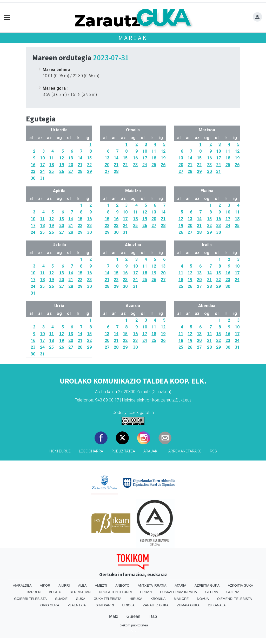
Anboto (122, 585)
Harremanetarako (184, 451)
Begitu (55, 592)
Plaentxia (77, 605)
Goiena (232, 592)
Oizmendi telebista (234, 599)
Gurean (133, 616)
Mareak (133, 38)
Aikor (45, 585)
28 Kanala (216, 605)
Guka (80, 599)
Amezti (101, 585)
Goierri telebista (30, 599)
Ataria (180, 585)
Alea (82, 585)
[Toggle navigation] (7, 17)
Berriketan (80, 592)
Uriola (128, 605)
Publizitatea (123, 451)
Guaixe (61, 599)
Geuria (211, 592)
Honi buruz (60, 451)
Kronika (158, 599)
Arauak (150, 451)
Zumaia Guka (188, 605)
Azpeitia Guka (207, 585)
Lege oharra (91, 451)
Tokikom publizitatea (133, 625)
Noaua (203, 599)
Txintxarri (104, 605)
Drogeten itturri (115, 592)
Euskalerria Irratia (178, 592)
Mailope (181, 599)
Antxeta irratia (152, 585)
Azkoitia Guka (240, 585)
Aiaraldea (22, 585)
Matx (113, 616)
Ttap (153, 616)
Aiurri (64, 585)
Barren (34, 592)
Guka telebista (107, 599)
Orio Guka (49, 605)
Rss (213, 451)
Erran (146, 592)
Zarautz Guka (156, 605)
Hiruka (136, 599)
